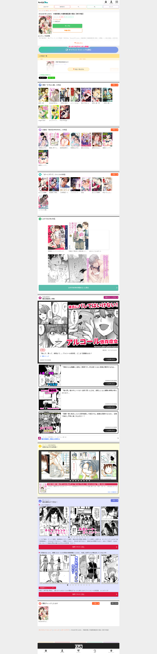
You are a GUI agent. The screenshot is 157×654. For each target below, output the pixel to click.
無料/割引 (62, 6)
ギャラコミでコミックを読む (78, 49)
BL (94, 6)
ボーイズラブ (53, 10)
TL (78, 6)
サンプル (67, 26)
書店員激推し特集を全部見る (80, 438)
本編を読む (67, 30)
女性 (46, 10)
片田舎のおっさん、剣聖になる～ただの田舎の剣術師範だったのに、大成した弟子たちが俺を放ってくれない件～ (73, 553)
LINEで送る (51, 77)
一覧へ (114, 85)
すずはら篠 (57, 19)
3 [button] (73, 480)
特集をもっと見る (110, 297)
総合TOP (46, 6)
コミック (41, 10)
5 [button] (78, 480)
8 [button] (86, 480)
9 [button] (89, 480)
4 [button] (75, 480)
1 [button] (67, 480)
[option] (55, 465)
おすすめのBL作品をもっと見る (78, 287)
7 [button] (83, 480)
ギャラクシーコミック (45, 630)
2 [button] (70, 480)
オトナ (111, 6)
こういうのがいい (45, 505)
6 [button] (81, 480)
